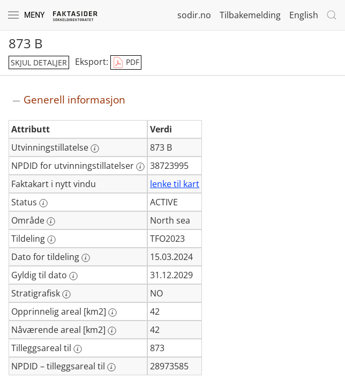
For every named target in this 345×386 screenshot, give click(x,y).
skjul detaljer (39, 62)
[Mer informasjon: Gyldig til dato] (73, 276)
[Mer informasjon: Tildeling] (51, 239)
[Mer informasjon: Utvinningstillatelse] (95, 148)
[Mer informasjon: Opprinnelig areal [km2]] (112, 312)
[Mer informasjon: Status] (43, 203)
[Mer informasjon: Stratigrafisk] (66, 294)
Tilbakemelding (250, 15)
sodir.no (194, 15)
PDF (125, 63)
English (303, 15)
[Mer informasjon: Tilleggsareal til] (77, 349)
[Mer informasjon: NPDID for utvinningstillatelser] (140, 166)
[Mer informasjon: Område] (51, 221)
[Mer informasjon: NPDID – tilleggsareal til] (111, 367)
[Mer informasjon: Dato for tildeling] (85, 258)
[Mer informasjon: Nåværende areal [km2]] (112, 330)
